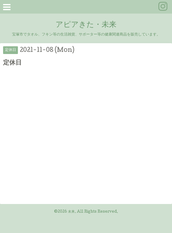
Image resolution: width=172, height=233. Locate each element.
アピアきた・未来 (86, 25)
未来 (71, 212)
